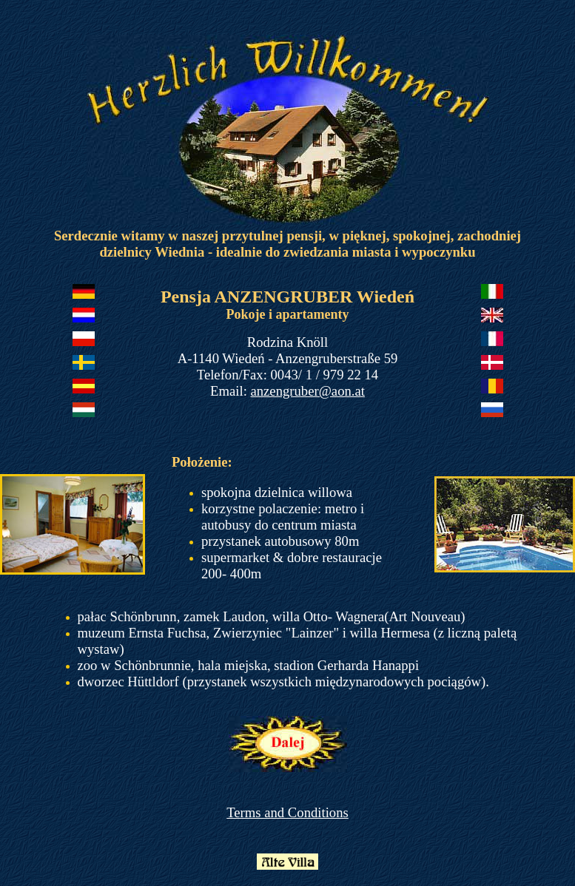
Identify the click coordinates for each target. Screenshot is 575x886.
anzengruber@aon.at (307, 391)
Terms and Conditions (287, 812)
